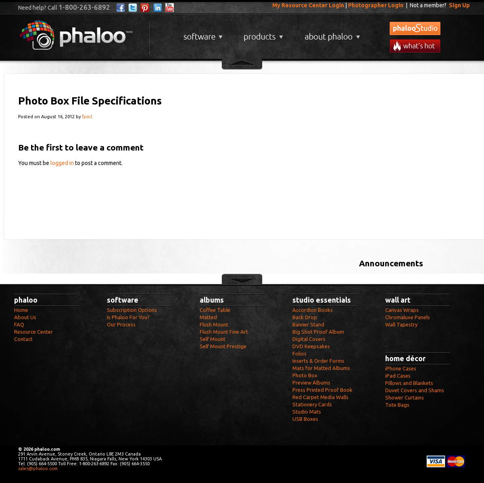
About (330, 34)
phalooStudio (415, 28)
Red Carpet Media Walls (320, 397)
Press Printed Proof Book (322, 390)
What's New (415, 45)
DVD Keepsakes (311, 346)
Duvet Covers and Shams (414, 390)
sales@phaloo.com (38, 468)
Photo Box (304, 375)
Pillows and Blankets (409, 383)
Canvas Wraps (402, 310)
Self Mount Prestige (223, 346)
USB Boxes (305, 419)
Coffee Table (215, 310)
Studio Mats (306, 411)
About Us (25, 317)
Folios (299, 353)
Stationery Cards (312, 404)
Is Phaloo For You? (128, 317)
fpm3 (87, 116)
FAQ (19, 324)
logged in (62, 163)
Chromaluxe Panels (407, 317)
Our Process (121, 324)
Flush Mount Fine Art (224, 332)
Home (21, 310)
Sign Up (459, 5)
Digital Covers (308, 339)
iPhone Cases (400, 368)
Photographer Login (375, 5)
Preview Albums (311, 382)
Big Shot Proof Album (318, 332)
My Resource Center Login (308, 5)
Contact (23, 339)
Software (202, 34)
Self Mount (212, 339)
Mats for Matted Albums (321, 368)
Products (262, 34)
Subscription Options (132, 310)
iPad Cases (398, 375)
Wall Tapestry (401, 324)
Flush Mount (214, 324)
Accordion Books (312, 310)
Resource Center (33, 332)
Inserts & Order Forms (318, 361)
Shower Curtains (404, 397)
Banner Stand (308, 324)
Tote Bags (397, 405)
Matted (208, 317)
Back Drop (304, 317)
